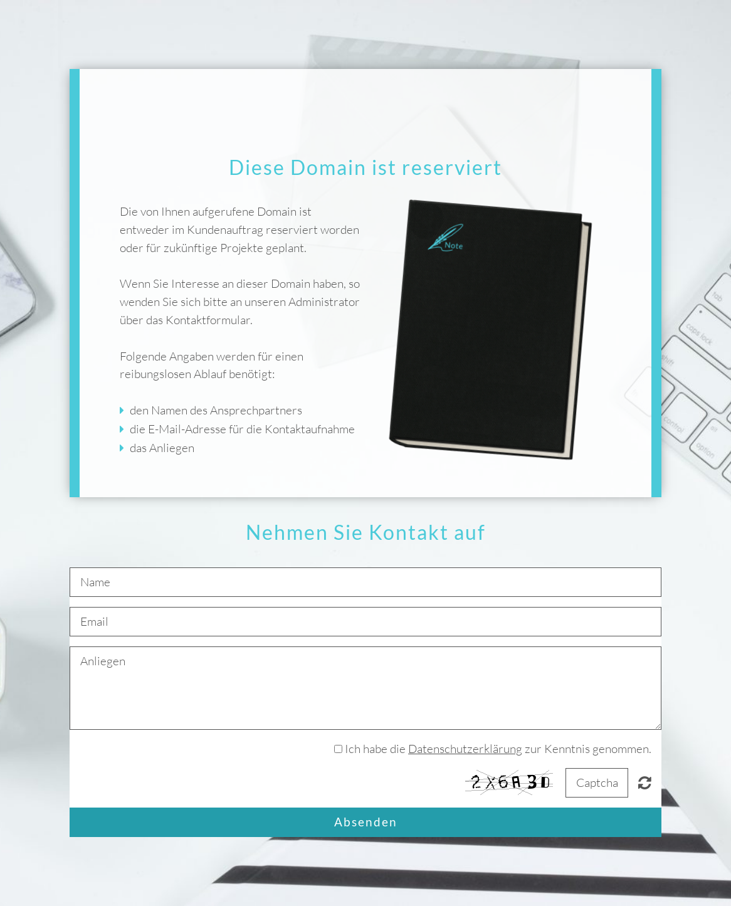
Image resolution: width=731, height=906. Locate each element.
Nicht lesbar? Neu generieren (644, 782)
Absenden (365, 821)
